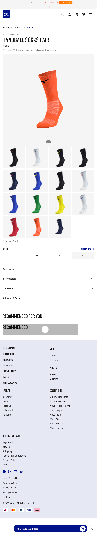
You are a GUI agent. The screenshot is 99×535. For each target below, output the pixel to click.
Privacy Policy (10, 460)
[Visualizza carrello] (76, 14)
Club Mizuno (8, 354)
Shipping (7, 451)
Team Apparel (9, 348)
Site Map (6, 497)
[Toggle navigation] (91, 14)
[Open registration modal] (69, 14)
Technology (8, 365)
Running (7, 396)
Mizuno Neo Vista (59, 396)
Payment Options (10, 483)
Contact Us (8, 359)
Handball (7, 414)
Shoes (53, 355)
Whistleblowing (10, 382)
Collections (56, 390)
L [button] (59, 255)
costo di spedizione (47, 50)
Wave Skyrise (56, 423)
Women (53, 368)
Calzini (30, 27)
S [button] (13, 255)
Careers (6, 377)
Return (6, 446)
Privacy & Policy (9, 488)
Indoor (17, 27)
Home (6, 27)
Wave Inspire (56, 410)
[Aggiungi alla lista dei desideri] (92, 528)
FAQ (5, 464)
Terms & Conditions (11, 478)
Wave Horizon (57, 428)
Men (52, 349)
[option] (14, 157)
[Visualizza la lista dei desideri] (83, 14)
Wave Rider (56, 414)
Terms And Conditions (14, 455)
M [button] (37, 255)
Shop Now (65, 3)
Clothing (54, 360)
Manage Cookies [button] (10, 492)
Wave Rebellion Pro (60, 405)
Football (7, 405)
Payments (8, 442)
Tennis (6, 401)
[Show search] (62, 14)
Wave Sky (54, 419)
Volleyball (8, 410)
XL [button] (83, 255)
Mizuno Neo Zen (58, 401)
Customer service (12, 436)
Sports (6, 390)
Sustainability (9, 371)
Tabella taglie (87, 248)
